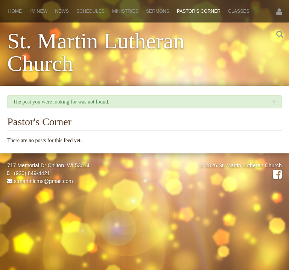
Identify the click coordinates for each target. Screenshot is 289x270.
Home (15, 11)
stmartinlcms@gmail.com (40, 181)
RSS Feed (270, 113)
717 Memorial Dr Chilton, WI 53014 (48, 165)
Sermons (157, 11)
